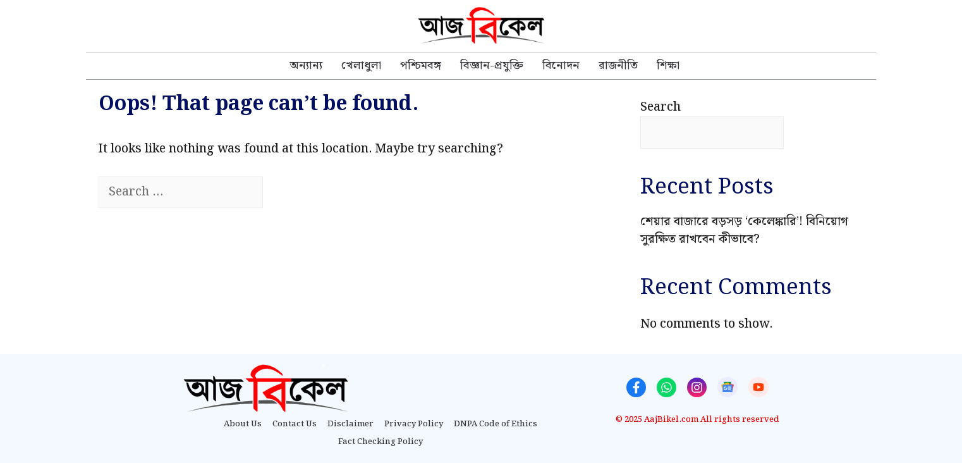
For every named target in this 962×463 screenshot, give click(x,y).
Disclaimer (350, 424)
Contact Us (294, 424)
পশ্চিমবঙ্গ (420, 65)
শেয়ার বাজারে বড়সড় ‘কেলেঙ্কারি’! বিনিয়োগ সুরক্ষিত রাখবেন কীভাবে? (744, 231)
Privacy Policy (413, 424)
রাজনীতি (618, 65)
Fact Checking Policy (380, 442)
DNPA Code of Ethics (495, 424)
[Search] (285, 192)
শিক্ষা (668, 65)
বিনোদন (561, 65)
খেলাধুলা (361, 65)
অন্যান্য (305, 65)
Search (660, 107)
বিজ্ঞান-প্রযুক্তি (491, 65)
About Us (243, 424)
